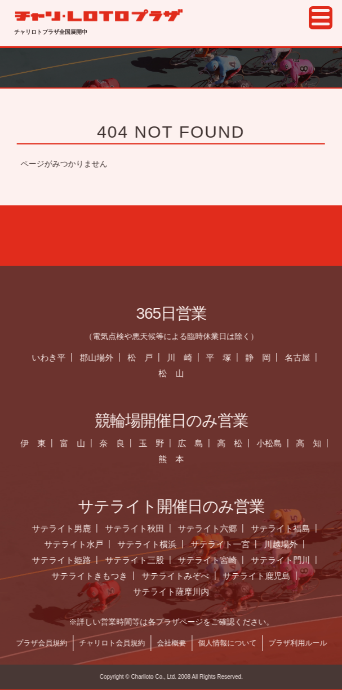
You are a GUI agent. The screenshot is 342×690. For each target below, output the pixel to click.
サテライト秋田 (140, 528)
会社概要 (177, 643)
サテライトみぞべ (181, 576)
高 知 (314, 443)
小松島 (274, 443)
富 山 (78, 443)
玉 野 (157, 443)
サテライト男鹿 (66, 528)
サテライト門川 (286, 560)
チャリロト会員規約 (117, 643)
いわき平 (54, 357)
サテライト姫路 (66, 560)
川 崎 (185, 357)
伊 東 (38, 443)
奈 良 (117, 443)
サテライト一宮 (225, 544)
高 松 (235, 443)
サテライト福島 (286, 528)
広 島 (195, 443)
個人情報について (232, 643)
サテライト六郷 (212, 528)
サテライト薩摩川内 (177, 591)
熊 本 (176, 459)
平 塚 (224, 357)
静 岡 (263, 357)
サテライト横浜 (152, 544)
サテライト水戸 (79, 544)
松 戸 (145, 357)
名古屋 (303, 357)
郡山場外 (102, 357)
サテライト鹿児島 (262, 576)
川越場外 (286, 544)
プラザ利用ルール (303, 643)
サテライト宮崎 (212, 560)
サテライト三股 (140, 560)
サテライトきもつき (95, 576)
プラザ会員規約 (47, 643)
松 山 (176, 373)
